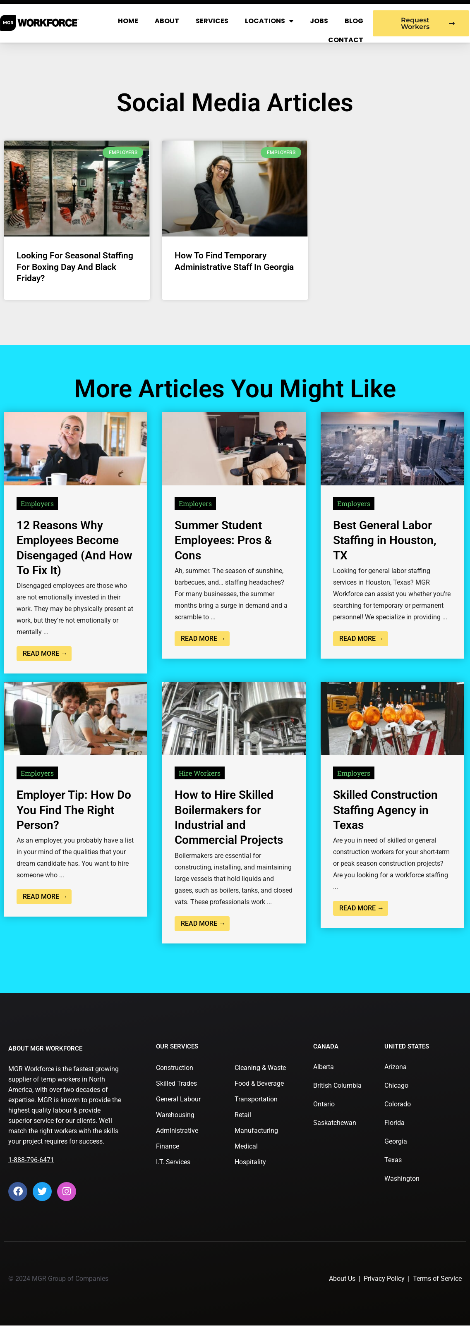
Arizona (395, 1067)
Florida (394, 1123)
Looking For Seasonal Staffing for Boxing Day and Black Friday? (75, 267)
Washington (402, 1178)
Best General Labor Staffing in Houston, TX (384, 540)
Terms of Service (437, 1278)
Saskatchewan (334, 1123)
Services (212, 21)
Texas (393, 1160)
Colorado (397, 1104)
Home (128, 21)
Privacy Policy (384, 1278)
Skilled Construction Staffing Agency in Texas (385, 810)
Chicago (396, 1085)
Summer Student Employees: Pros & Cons (223, 540)
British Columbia (337, 1085)
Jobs (319, 21)
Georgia (395, 1141)
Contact (345, 40)
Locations (269, 21)
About (167, 21)
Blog (354, 21)
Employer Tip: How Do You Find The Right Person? (74, 810)
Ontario (324, 1104)
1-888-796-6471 (31, 1160)
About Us (342, 1278)
